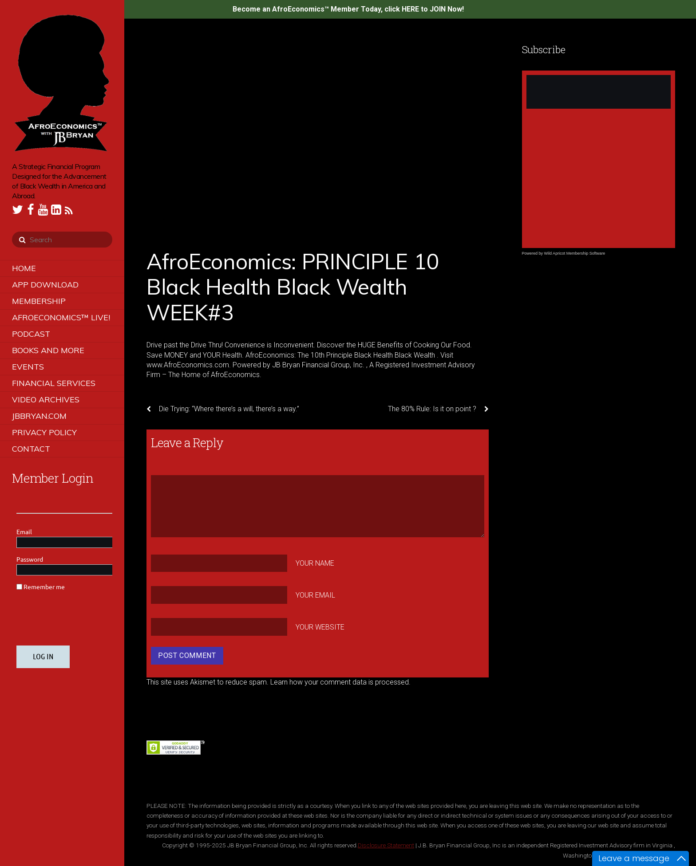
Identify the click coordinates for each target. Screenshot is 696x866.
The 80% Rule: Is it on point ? (438, 409)
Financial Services (53, 383)
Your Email (315, 595)
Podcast (31, 334)
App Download (45, 284)
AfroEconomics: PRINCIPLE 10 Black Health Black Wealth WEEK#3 (292, 287)
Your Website (320, 626)
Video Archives (45, 399)
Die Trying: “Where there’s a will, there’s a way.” (222, 409)
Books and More (48, 350)
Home (24, 268)
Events (28, 367)
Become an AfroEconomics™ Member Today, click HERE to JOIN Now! (348, 9)
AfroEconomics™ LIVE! (61, 317)
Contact (31, 449)
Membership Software (585, 253)
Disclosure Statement (386, 845)
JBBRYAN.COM (39, 416)
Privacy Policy (44, 432)
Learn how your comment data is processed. (340, 682)
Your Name (315, 563)
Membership (39, 301)
